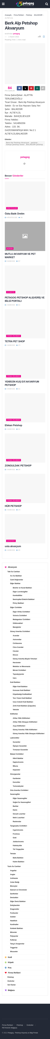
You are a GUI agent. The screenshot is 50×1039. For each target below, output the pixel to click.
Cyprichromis (18, 830)
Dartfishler (14, 894)
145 (18, 469)
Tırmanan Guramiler (20, 750)
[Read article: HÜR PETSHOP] (25, 488)
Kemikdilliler (17, 595)
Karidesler (17, 778)
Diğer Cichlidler (16, 607)
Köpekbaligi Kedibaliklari (22, 694)
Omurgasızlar (15, 774)
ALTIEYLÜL (9, 18)
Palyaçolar (14, 936)
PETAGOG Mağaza (9, 1028)
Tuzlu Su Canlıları (14, 866)
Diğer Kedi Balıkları (20, 687)
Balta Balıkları (18, 858)
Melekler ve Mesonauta (21, 666)
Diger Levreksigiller (20, 592)
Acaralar (16, 636)
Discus (15, 655)
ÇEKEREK (11, 541)
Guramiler (16, 742)
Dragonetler (14, 909)
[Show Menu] (3, 4)
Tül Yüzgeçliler (18, 849)
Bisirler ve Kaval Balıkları (22, 588)
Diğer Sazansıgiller (20, 798)
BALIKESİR (38, 15)
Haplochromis (18, 762)
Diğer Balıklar (15, 583)
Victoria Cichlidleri (20, 616)
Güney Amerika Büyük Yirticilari (25, 659)
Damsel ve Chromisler (18, 890)
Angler (12, 874)
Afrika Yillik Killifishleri (21, 718)
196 (20, 217)
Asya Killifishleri (19, 726)
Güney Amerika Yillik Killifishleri (25, 730)
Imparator (16, 770)
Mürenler (13, 932)
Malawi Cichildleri (17, 754)
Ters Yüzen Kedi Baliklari (22, 698)
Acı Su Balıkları (16, 576)
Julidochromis (18, 842)
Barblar (15, 806)
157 (18, 261)
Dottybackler (15, 905)
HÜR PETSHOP (13, 506)
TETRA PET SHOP (15, 341)
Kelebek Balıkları (16, 928)
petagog (16, 34)
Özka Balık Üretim (14, 213)
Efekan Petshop (13, 425)
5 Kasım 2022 (10, 261)
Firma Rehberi (19, 15)
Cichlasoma (17, 643)
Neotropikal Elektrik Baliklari (24, 599)
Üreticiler (12, 208)
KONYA (10, 248)
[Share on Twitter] (25, 88)
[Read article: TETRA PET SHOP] (25, 323)
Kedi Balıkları (15, 682)
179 (18, 510)
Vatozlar (16, 710)
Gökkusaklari (18, 623)
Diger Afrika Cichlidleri (21, 612)
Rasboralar (17, 821)
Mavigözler (17, 627)
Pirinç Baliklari (18, 603)
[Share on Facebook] (19, 88)
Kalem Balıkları (18, 862)
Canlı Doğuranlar (16, 580)
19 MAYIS (11, 292)
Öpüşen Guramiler (20, 746)
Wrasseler (14, 952)
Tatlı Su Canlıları (13, 572)
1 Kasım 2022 (13, 37)
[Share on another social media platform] (43, 88)
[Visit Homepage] (25, 4)
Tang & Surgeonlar (17, 944)
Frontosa (16, 834)
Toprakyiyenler (18, 674)
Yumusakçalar (18, 786)
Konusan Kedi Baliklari (21, 690)
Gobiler (13, 917)
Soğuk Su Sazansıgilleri (22, 802)
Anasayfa (8, 15)
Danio (15, 810)
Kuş (8, 968)
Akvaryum (11, 567)
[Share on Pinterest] (31, 88)
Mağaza (10, 990)
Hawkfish (13, 921)
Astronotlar (17, 639)
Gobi (14, 838)
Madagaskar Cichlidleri (21, 619)
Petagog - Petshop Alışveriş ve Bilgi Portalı (23, 1033)
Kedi (8, 957)
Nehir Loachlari (18, 818)
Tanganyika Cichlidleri (18, 826)
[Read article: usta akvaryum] (25, 528)
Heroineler (17, 663)
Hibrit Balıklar (18, 758)
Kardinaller (14, 924)
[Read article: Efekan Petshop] (25, 407)
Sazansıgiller (15, 794)
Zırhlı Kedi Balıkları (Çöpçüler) (24, 706)
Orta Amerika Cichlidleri (19, 790)
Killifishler (14, 714)
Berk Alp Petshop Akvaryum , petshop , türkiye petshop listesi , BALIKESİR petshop (24, 144)
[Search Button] (46, 4)
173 (18, 345)
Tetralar (13, 854)
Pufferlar (13, 940)
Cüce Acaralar (18, 647)
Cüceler (16, 651)
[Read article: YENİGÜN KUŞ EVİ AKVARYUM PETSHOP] (25, 364)
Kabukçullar (17, 845)
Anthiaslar (14, 878)
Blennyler (13, 886)
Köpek (9, 962)
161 (18, 429)
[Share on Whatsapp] (37, 88)
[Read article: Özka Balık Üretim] (25, 196)
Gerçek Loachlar (19, 814)
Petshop (29, 15)
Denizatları (14, 897)
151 (18, 305)
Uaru (14, 678)
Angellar (13, 871)
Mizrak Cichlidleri (19, 670)
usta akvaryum (13, 546)
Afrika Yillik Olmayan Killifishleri (25, 722)
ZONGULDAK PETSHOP (18, 465)
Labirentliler (14, 738)
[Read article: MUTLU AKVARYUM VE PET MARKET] (25, 236)
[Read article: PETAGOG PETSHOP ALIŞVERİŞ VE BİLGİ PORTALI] (25, 280)
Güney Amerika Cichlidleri (20, 631)
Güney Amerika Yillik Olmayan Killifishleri (28, 734)
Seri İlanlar (11, 985)
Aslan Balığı (14, 882)
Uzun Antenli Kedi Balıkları (23, 702)
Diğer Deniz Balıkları (18, 901)
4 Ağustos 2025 (11, 217)
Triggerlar (13, 948)
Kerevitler (16, 782)
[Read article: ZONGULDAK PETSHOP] (25, 448)
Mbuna (15, 766)
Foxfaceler (14, 913)
